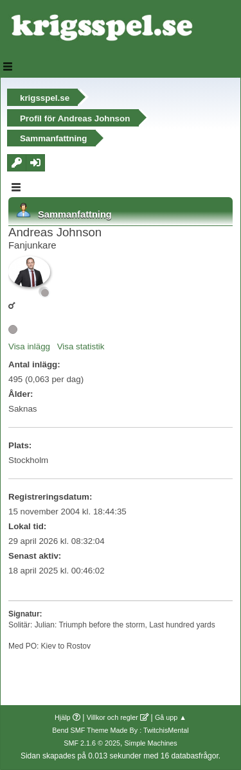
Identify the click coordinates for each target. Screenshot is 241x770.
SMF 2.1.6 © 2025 (92, 743)
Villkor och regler (112, 717)
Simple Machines (151, 743)
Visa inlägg (29, 346)
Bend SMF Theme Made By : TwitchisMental (120, 730)
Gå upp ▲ (170, 717)
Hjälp (63, 717)
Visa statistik (81, 346)
